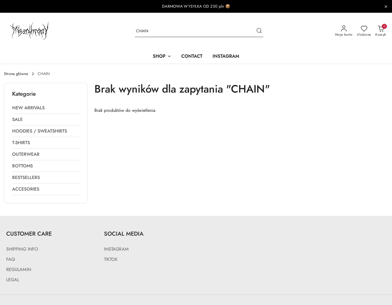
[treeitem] (45, 108)
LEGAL (13, 280)
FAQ (10, 259)
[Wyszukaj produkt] (199, 31)
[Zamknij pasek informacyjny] (385, 6)
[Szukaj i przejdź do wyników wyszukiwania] (259, 31)
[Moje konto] (344, 31)
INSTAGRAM (116, 249)
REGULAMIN (18, 269)
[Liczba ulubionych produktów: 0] (364, 31)
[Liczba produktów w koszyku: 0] (380, 31)
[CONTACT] (192, 57)
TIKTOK (111, 259)
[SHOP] (161, 57)
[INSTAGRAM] (225, 57)
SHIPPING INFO (22, 249)
